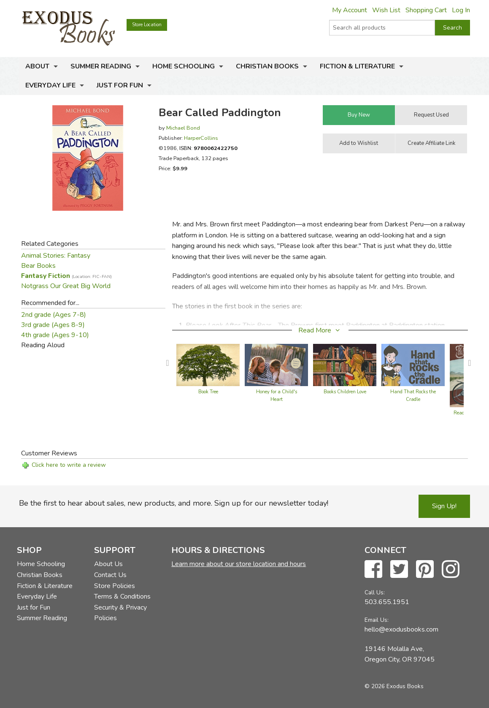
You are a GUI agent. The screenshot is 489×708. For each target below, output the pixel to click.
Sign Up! (444, 506)
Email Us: (377, 620)
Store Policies (114, 586)
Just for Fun (120, 85)
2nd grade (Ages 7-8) (53, 314)
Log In (461, 10)
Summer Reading (100, 66)
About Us (108, 564)
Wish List (386, 10)
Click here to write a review (69, 465)
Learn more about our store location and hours (238, 564)
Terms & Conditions (122, 596)
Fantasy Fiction (66, 275)
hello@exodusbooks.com (401, 629)
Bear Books (38, 265)
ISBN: (208, 148)
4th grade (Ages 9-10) (55, 335)
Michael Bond (183, 127)
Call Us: (375, 592)
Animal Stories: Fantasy (55, 255)
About (37, 66)
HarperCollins (201, 138)
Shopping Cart (426, 10)
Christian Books (267, 66)
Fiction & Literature (357, 66)
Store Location (147, 25)
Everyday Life (50, 85)
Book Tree (208, 392)
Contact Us (110, 575)
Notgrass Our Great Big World (66, 286)
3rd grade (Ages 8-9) (53, 324)
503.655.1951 (387, 602)
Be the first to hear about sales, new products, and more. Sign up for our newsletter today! (173, 503)
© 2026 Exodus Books (394, 686)
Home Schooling (183, 66)
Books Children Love (345, 392)
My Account (349, 10)
